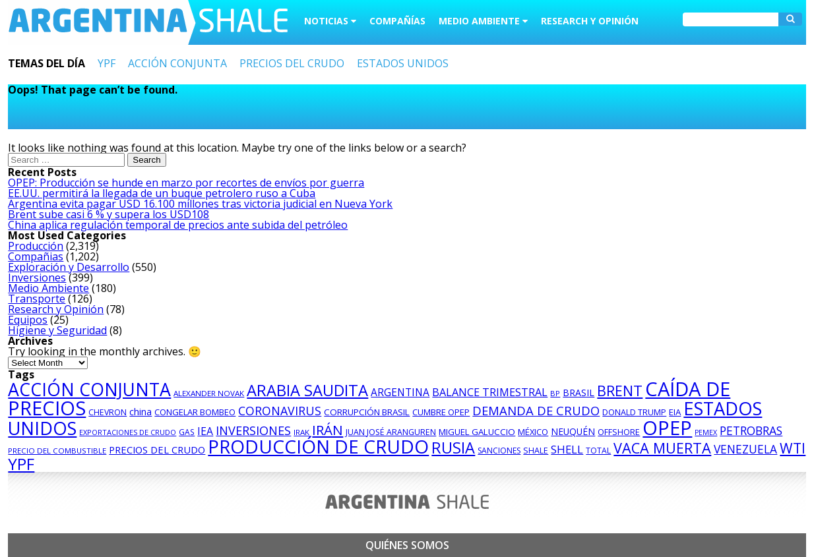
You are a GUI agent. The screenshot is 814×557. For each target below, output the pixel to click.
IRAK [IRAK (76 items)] (301, 432)
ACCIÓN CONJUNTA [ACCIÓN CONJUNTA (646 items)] (89, 389)
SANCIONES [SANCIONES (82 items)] (499, 450)
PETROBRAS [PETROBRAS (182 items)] (751, 430)
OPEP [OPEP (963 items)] (667, 428)
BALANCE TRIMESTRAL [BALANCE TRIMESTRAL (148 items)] (490, 392)
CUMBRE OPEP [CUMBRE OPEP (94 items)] (441, 412)
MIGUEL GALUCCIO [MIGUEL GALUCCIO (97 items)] (477, 432)
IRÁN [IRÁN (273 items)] (327, 430)
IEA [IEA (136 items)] (205, 431)
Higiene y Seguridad (57, 330)
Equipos (27, 319)
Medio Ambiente (48, 288)
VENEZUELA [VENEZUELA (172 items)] (745, 449)
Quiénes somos (407, 545)
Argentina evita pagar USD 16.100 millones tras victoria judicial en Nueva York (200, 203)
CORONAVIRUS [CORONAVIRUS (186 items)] (279, 411)
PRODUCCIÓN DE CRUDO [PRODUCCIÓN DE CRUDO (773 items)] (318, 446)
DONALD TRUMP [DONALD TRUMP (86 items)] (634, 412)
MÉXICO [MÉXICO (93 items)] (533, 432)
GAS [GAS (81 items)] (187, 432)
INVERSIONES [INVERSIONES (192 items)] (253, 430)
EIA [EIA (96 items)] (675, 412)
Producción (35, 246)
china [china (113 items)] (140, 411)
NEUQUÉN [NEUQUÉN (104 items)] (573, 431)
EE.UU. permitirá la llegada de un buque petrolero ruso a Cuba (161, 193)
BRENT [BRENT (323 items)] (619, 390)
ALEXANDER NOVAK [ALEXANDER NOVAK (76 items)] (208, 393)
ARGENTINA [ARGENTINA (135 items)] (400, 392)
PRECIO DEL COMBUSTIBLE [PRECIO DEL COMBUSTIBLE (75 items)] (57, 450)
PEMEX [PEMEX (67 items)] (706, 432)
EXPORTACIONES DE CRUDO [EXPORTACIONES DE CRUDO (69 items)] (127, 432)
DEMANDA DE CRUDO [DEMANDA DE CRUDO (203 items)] (536, 410)
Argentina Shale (148, 22)
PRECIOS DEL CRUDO (291, 63)
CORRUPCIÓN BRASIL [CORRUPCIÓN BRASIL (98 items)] (367, 412)
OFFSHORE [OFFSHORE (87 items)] (619, 432)
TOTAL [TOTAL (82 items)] (598, 450)
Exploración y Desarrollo (68, 267)
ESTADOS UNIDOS (403, 63)
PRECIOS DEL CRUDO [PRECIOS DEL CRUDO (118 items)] (157, 449)
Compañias (35, 256)
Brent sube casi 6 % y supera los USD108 (108, 214)
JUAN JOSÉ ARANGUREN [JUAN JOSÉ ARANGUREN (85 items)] (391, 432)
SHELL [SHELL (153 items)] (567, 449)
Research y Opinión (590, 21)
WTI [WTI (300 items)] (792, 447)
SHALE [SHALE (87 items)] (535, 450)
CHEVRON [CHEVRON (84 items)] (107, 412)
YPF (106, 63)
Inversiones (37, 277)
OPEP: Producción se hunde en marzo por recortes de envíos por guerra (186, 182)
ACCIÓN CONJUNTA (177, 63)
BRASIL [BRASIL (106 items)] (578, 392)
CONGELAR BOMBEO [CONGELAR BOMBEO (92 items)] (194, 412)
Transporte (36, 298)
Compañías (397, 21)
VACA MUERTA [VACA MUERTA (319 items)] (662, 447)
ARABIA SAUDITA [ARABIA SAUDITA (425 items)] (307, 390)
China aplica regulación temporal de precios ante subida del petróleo (178, 225)
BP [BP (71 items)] (555, 393)
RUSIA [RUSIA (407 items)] (453, 447)
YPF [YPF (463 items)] (21, 464)
